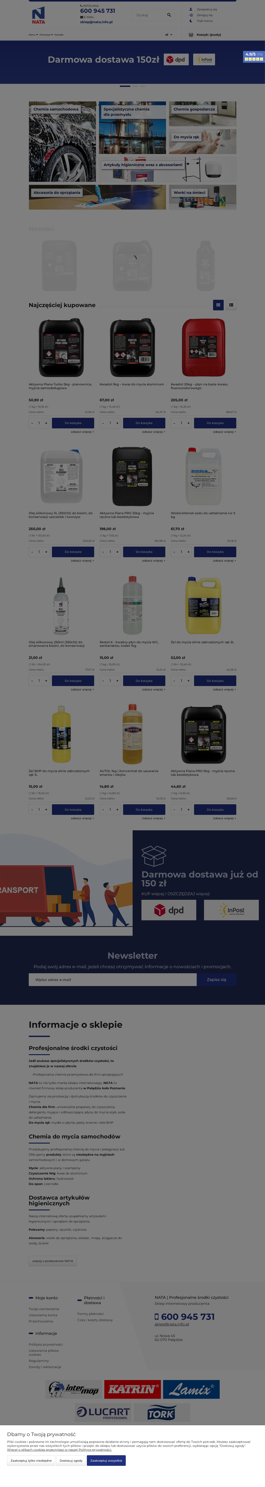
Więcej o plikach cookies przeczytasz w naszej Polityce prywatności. (59, 1450)
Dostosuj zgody (71, 1460)
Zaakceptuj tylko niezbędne (31, 1460)
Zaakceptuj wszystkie (106, 1460)
